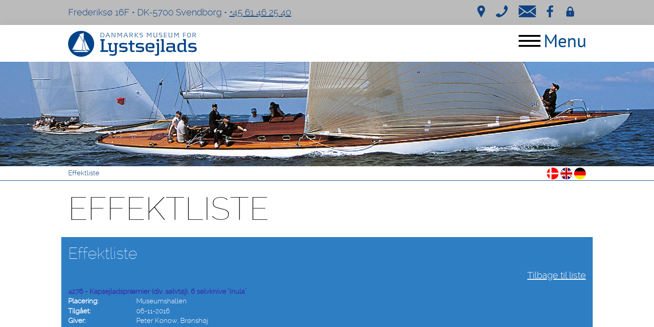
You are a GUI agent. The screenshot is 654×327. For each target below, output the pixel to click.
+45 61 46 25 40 (260, 12)
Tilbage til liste (556, 275)
